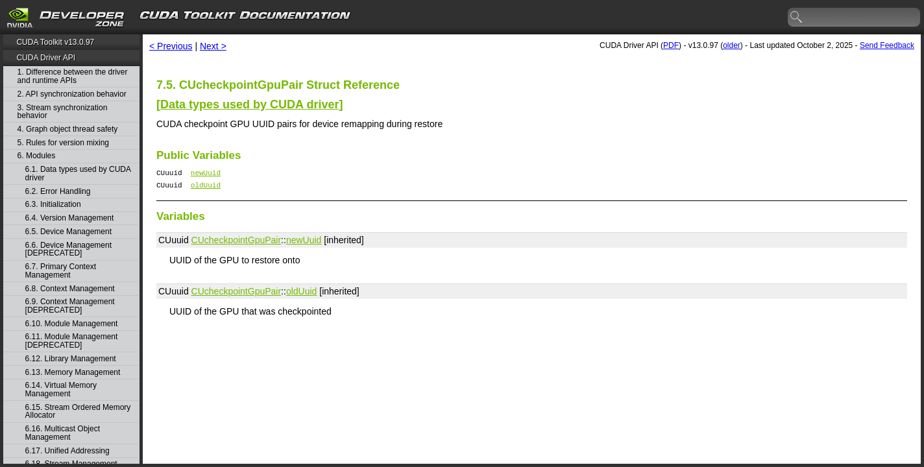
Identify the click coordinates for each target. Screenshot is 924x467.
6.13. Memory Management (73, 372)
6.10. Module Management (71, 324)
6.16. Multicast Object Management (62, 433)
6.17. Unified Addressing (67, 451)
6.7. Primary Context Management (60, 271)
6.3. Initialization (53, 204)
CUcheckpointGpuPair (236, 244)
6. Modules (37, 156)
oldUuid (206, 188)
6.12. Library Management (70, 359)
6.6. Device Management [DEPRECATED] (68, 249)
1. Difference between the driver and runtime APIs (73, 76)
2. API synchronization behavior (72, 94)
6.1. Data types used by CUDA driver (78, 173)
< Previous (171, 46)
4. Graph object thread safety (68, 129)
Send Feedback (887, 45)
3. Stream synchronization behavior (63, 112)
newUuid (206, 174)
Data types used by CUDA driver (249, 104)
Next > (213, 46)
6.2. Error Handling (58, 191)
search (796, 17)
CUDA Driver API (45, 57)
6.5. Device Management (68, 232)
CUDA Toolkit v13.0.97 (55, 42)
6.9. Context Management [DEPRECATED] (70, 306)
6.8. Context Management (70, 289)
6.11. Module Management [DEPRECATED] (71, 341)
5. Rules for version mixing (63, 143)
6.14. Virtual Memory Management (61, 389)
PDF (671, 45)
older (731, 45)
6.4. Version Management (69, 218)
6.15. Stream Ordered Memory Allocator (78, 411)
